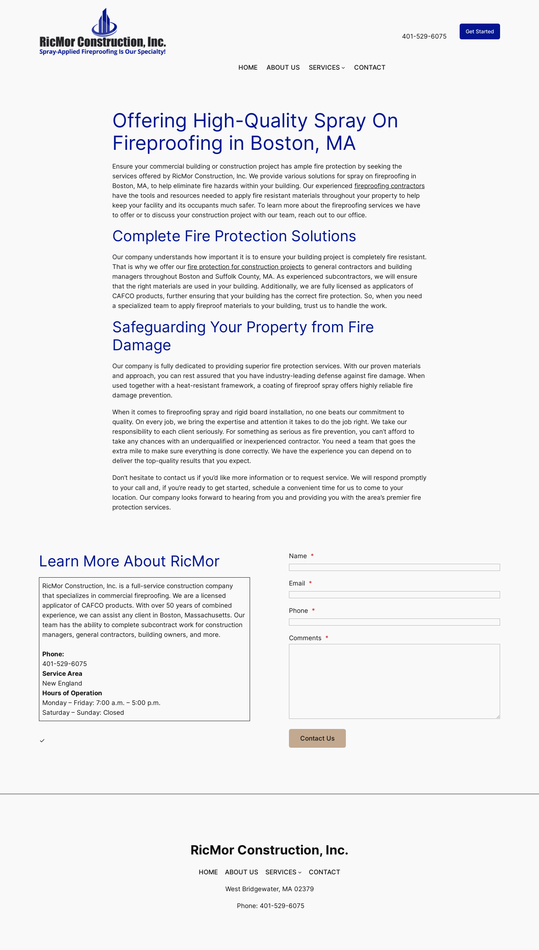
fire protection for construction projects (246, 266)
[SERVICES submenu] (343, 67)
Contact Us (317, 738)
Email (300, 583)
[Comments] (394, 681)
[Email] (394, 594)
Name (301, 556)
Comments (309, 638)
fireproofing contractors (389, 186)
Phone (302, 610)
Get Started (480, 31)
